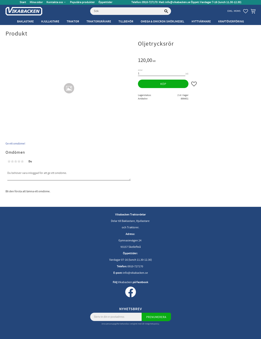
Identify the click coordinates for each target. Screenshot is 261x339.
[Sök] (166, 11)
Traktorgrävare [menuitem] (99, 22)
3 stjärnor (15, 161)
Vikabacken (125, 282)
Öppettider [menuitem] (105, 2)
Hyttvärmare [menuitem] (201, 22)
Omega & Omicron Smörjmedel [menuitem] (162, 22)
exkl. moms (233, 11)
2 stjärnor (12, 161)
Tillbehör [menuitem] (125, 22)
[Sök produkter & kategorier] (130, 11)
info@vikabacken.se (177, 2)
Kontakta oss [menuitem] (54, 2)
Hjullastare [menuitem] (50, 22)
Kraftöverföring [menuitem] (231, 22)
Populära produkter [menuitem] (82, 2)
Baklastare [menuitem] (25, 22)
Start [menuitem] (23, 2)
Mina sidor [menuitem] (36, 2)
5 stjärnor (22, 161)
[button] (245, 11)
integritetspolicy (152, 323)
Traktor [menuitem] (73, 22)
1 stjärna (9, 161)
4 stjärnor (19, 161)
